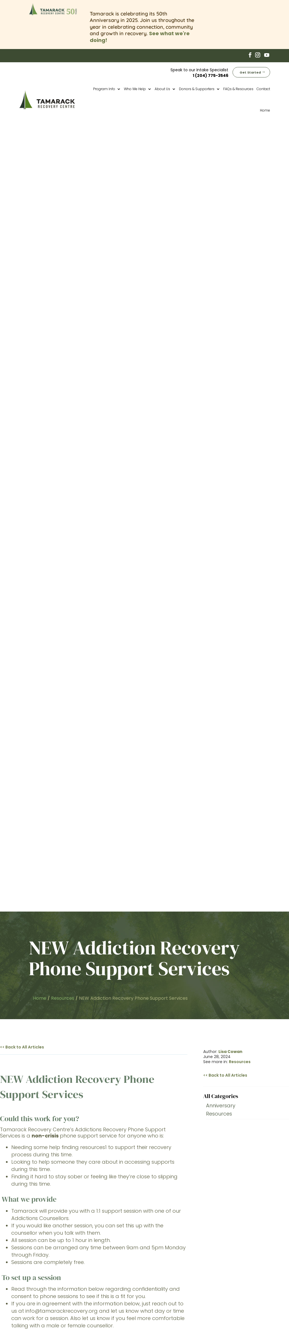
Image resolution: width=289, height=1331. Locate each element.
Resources (240, 273)
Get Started (250, 71)
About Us (162, 88)
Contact (263, 88)
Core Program (167, 1241)
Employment (165, 1274)
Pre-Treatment (168, 1234)
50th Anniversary (170, 1228)
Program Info (104, 88)
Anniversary (220, 316)
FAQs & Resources (238, 88)
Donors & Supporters (196, 88)
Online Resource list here (103, 577)
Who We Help (135, 88)
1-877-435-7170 (67, 798)
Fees (156, 1268)
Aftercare (162, 1254)
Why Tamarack (168, 1261)
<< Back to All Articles (22, 258)
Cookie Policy (248, 1312)
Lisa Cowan (230, 262)
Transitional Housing (174, 1248)
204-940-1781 (85, 804)
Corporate (163, 1281)
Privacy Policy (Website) (213, 1312)
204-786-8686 (65, 792)
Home (265, 109)
